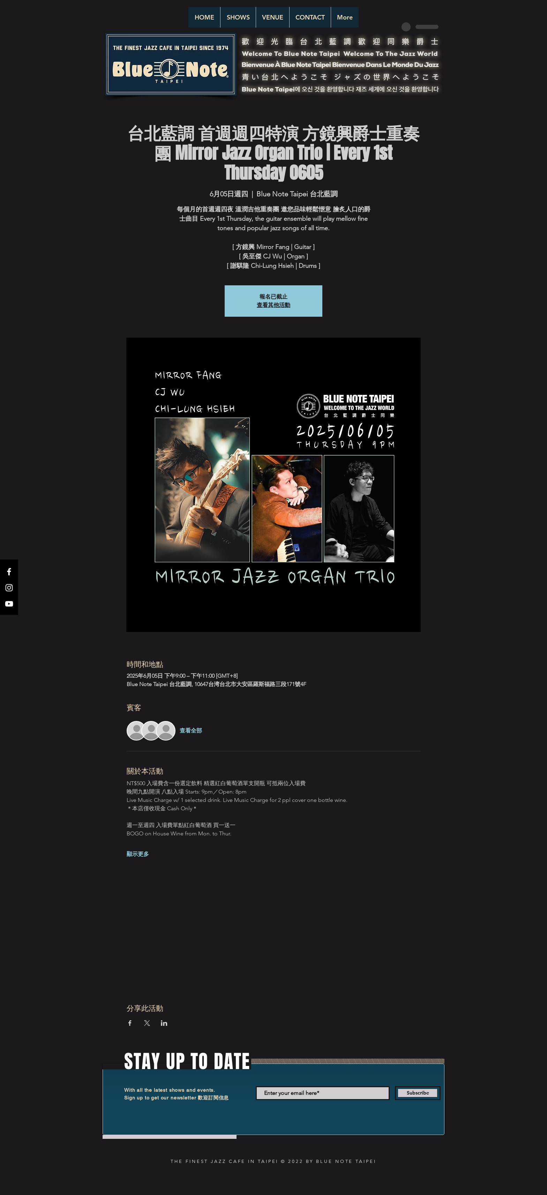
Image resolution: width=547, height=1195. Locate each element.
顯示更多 (138, 854)
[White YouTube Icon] (9, 604)
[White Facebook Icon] (9, 572)
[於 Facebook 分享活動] (130, 1023)
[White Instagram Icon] (9, 588)
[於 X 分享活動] (147, 1023)
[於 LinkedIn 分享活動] (164, 1023)
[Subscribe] (418, 1093)
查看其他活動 (273, 305)
